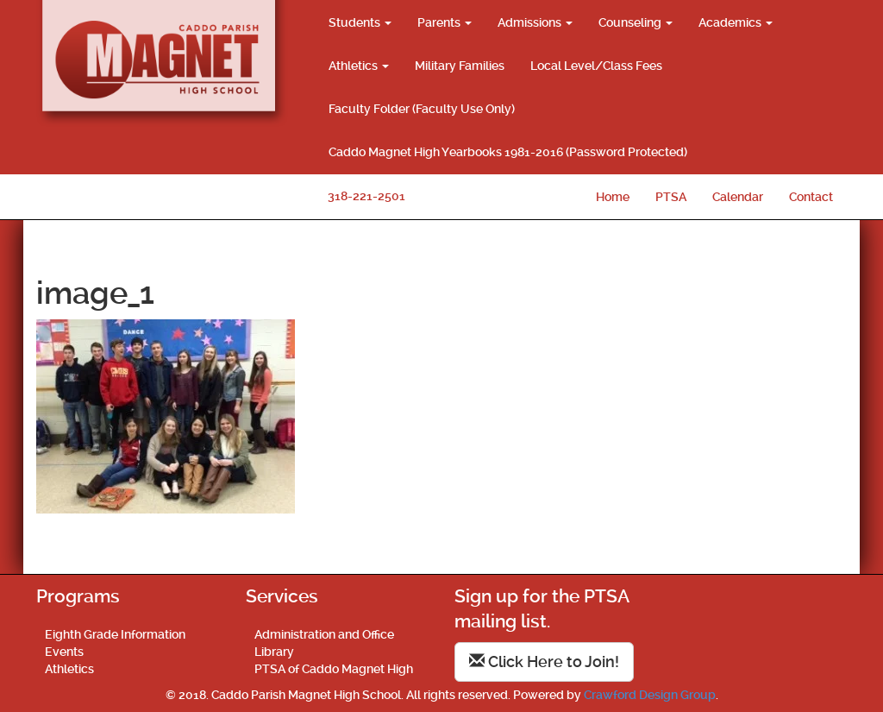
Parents (444, 22)
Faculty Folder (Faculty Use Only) (422, 109)
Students (360, 22)
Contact (811, 197)
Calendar (737, 197)
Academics (735, 22)
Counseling (635, 22)
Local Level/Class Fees (596, 65)
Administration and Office (324, 634)
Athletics (359, 65)
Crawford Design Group (650, 695)
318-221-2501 (366, 196)
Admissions (535, 22)
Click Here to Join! (544, 661)
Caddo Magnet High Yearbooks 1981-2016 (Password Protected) (508, 152)
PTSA (670, 197)
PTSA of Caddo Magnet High (333, 669)
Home (612, 197)
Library (274, 651)
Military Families (459, 65)
